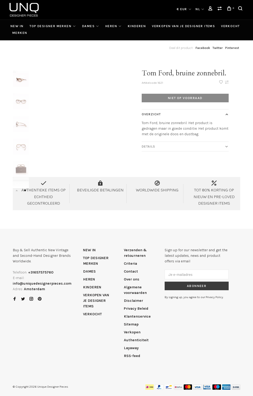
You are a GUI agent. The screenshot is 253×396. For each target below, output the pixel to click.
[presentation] (21, 79)
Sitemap (131, 324)
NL (197, 9)
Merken (19, 33)
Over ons (131, 279)
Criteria (130, 263)
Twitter (217, 48)
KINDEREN (137, 26)
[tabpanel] (76, 107)
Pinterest (232, 48)
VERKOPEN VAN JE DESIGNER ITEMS (183, 26)
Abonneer (196, 286)
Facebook (202, 48)
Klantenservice (137, 316)
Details (148, 146)
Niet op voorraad (185, 98)
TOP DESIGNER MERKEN (50, 26)
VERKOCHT (230, 26)
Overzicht (151, 114)
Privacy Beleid (136, 308)
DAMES (88, 26)
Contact (131, 271)
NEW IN (16, 26)
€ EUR (182, 9)
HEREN (111, 26)
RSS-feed (132, 356)
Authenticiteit (136, 340)
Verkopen (132, 332)
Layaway (131, 348)
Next (25, 190)
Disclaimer (133, 300)
